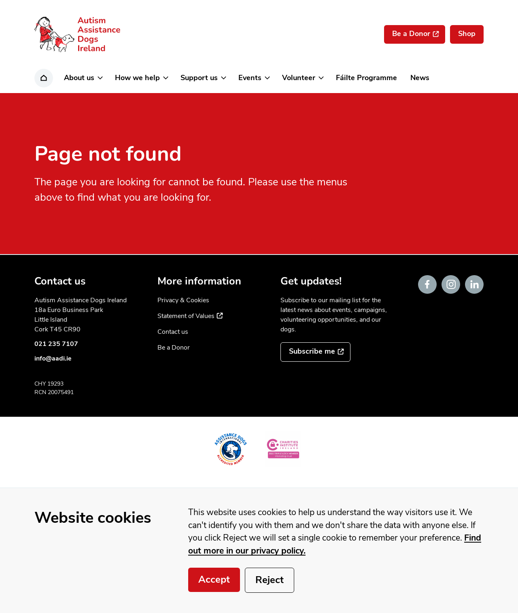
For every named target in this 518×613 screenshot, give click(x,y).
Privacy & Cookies (183, 300)
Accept (214, 579)
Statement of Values (190, 316)
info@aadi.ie (53, 358)
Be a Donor (173, 347)
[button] (82, 78)
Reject (269, 579)
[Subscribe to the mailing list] (315, 352)
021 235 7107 (56, 344)
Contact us (172, 332)
